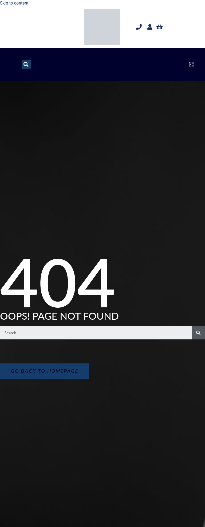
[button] (192, 64)
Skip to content (14, 3)
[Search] (198, 332)
